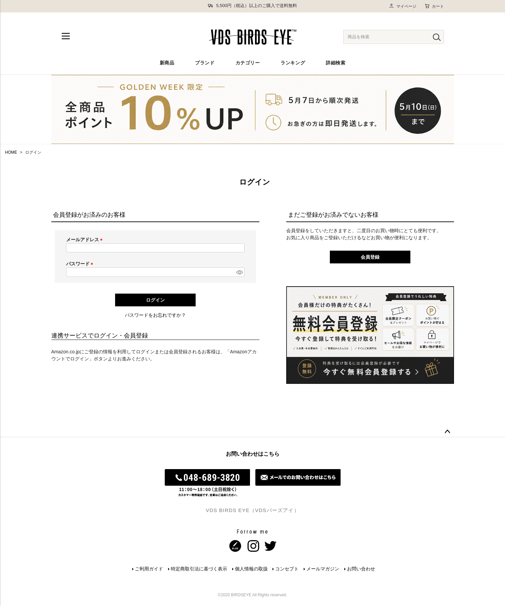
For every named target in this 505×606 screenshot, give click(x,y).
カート (434, 6)
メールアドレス (85, 239)
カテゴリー (248, 62)
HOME (11, 152)
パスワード (81, 263)
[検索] (437, 37)
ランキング (293, 62)
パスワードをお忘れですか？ (155, 315)
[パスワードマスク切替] (239, 272)
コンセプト (287, 568)
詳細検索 (335, 62)
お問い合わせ (362, 568)
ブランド (204, 62)
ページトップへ (447, 431)
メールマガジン (323, 568)
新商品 (167, 62)
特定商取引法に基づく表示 (198, 568)
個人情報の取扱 (251, 568)
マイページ (402, 6)
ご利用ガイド (148, 568)
